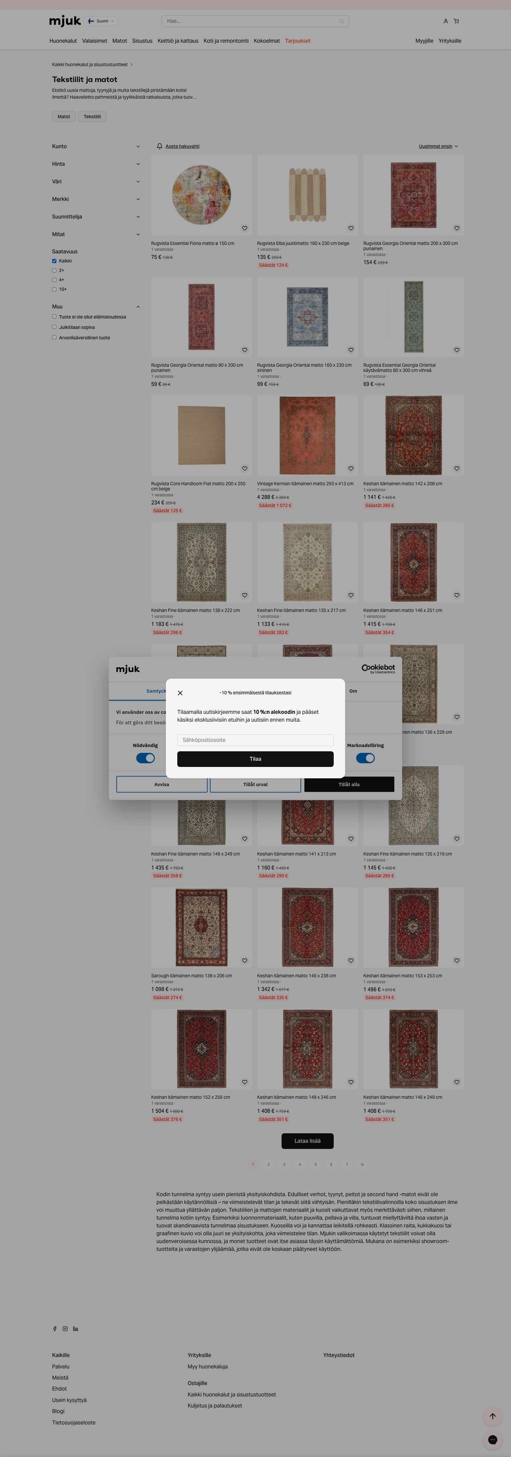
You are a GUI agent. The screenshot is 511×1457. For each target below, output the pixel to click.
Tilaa (255, 759)
